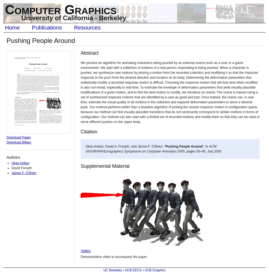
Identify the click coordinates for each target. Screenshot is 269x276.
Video (86, 251)
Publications (47, 28)
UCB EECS (133, 270)
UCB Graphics (155, 270)
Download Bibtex (19, 142)
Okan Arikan (20, 163)
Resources (87, 28)
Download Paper (19, 137)
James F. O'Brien (23, 173)
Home (12, 28)
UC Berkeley (112, 270)
